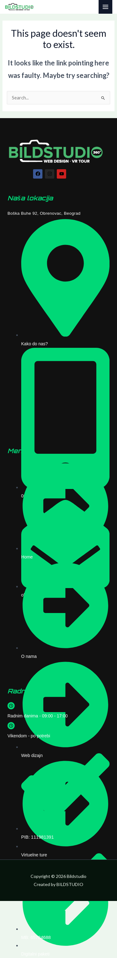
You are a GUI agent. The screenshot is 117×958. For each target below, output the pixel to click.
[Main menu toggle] (105, 7)
